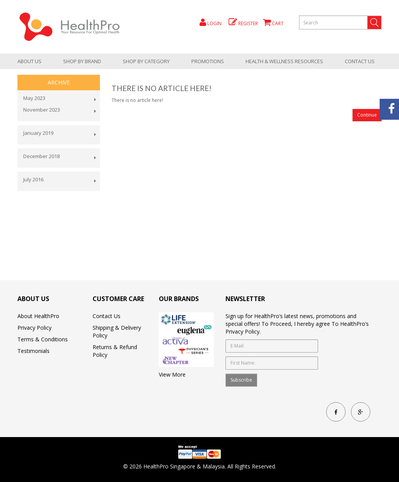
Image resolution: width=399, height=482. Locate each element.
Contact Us (360, 61)
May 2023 (34, 98)
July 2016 (33, 179)
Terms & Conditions (42, 339)
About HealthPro (38, 316)
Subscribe (241, 380)
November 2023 (41, 109)
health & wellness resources (284, 61)
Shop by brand (82, 61)
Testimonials (33, 351)
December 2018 (41, 156)
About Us (29, 61)
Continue (367, 115)
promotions (207, 61)
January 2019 (38, 132)
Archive (59, 82)
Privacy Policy (34, 327)
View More (172, 374)
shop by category (146, 61)
